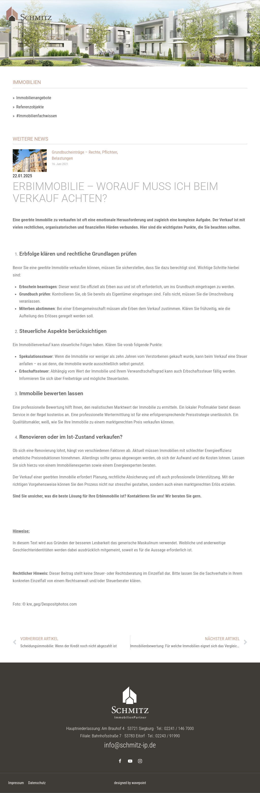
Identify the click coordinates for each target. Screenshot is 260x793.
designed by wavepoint (130, 783)
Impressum (16, 783)
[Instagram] (140, 761)
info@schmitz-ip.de (130, 745)
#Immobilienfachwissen (36, 115)
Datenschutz (37, 783)
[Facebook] (120, 761)
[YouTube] (130, 761)
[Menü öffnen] (248, 15)
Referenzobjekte (30, 107)
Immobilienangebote (33, 97)
